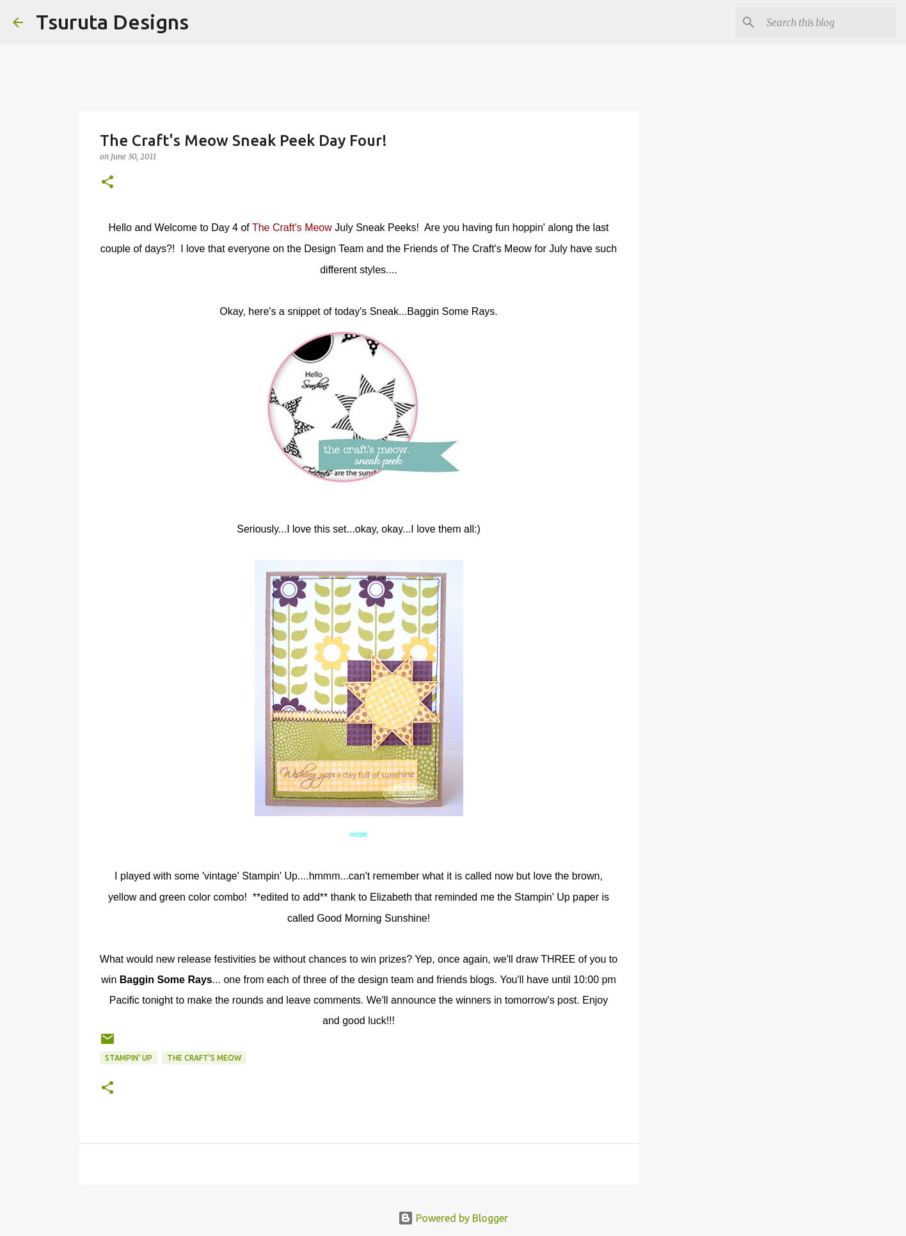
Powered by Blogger (453, 1218)
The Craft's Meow (292, 227)
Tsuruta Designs (112, 21)
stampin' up (128, 1058)
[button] (107, 182)
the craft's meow (204, 1058)
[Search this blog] (828, 22)
